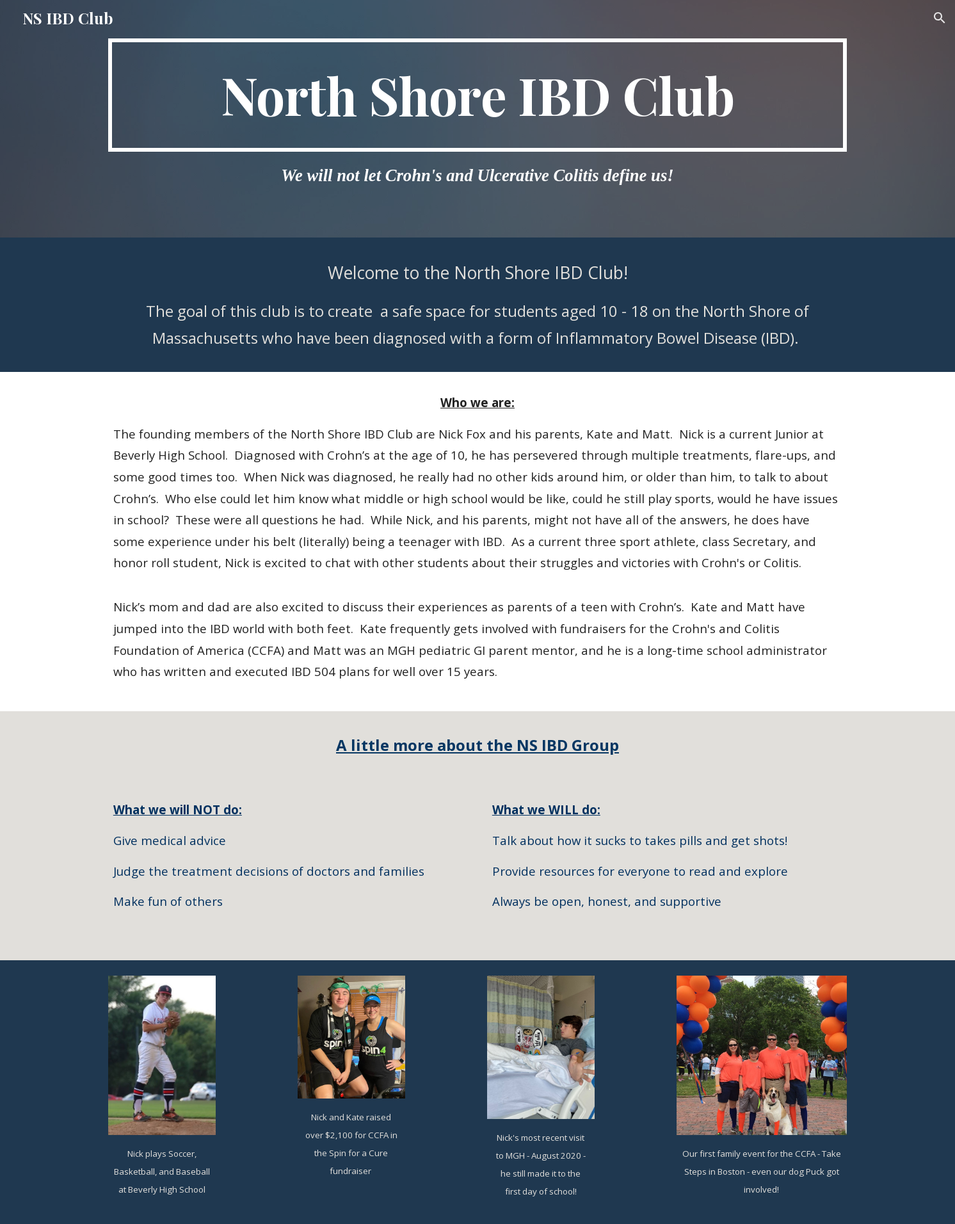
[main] (477, 95)
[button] (939, 18)
